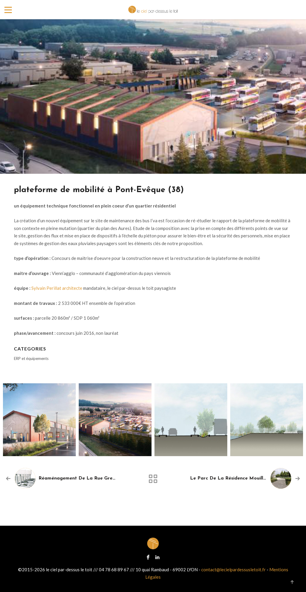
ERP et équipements (31, 358)
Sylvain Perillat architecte (56, 288)
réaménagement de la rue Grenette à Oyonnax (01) (99, 478)
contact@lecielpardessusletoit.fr (233, 569)
